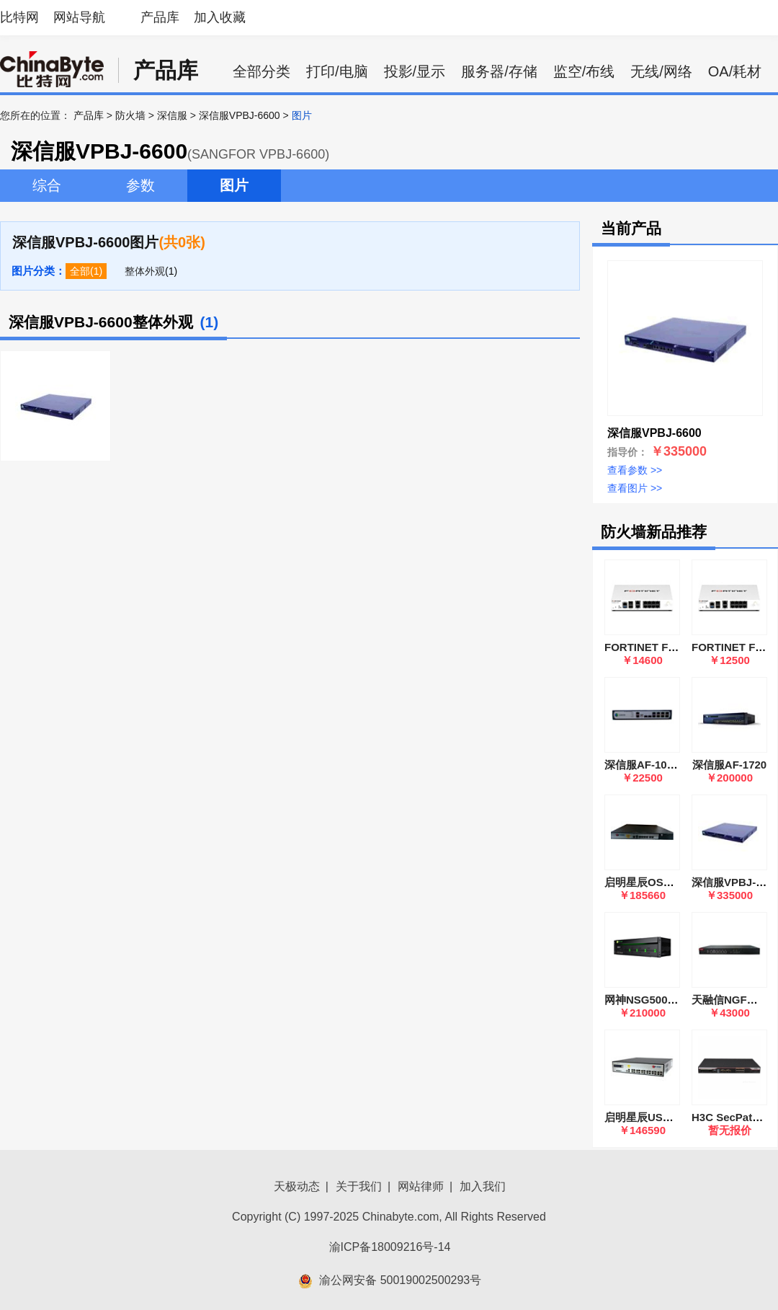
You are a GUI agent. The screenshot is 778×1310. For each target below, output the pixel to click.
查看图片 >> (634, 488)
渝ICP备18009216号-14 (390, 1247)
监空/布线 (584, 71)
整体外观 (145, 271)
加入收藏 (220, 17)
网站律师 (421, 1186)
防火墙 (130, 115)
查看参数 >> (634, 470)
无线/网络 (661, 71)
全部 (80, 271)
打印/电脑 (337, 71)
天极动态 (297, 1186)
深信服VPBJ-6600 (239, 115)
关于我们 (359, 1186)
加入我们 (483, 1186)
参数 (140, 185)
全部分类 (261, 71)
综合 (46, 185)
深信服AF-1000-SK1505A (666, 764)
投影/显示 (415, 71)
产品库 (159, 17)
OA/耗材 (734, 71)
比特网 (19, 17)
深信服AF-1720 (729, 764)
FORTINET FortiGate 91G (668, 647)
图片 (234, 185)
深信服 (172, 115)
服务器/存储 (499, 71)
